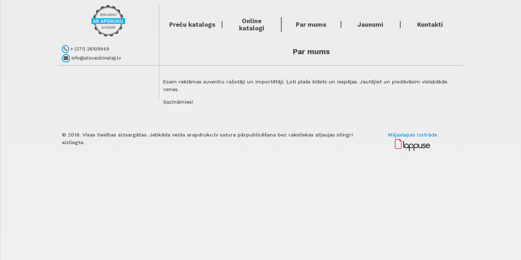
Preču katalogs (192, 24)
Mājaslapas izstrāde (412, 135)
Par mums (311, 24)
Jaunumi (370, 24)
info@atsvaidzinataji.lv (91, 58)
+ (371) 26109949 (85, 49)
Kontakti (430, 24)
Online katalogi (251, 24)
